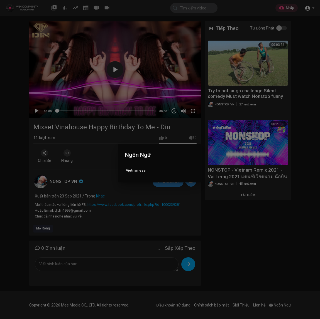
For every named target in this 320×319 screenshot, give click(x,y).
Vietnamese (136, 170)
